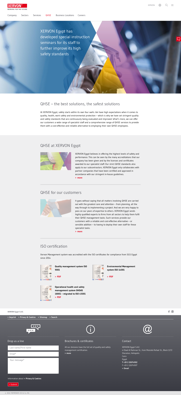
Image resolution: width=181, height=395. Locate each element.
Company (12, 15)
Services (37, 15)
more (79, 177)
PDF (59, 276)
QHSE (49, 15)
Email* (13, 353)
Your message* (17, 360)
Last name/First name (20, 347)
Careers (81, 15)
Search (54, 317)
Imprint (12, 317)
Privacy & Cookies (28, 317)
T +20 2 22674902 (129, 362)
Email (126, 368)
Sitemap (43, 317)
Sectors (25, 15)
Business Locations (65, 15)
